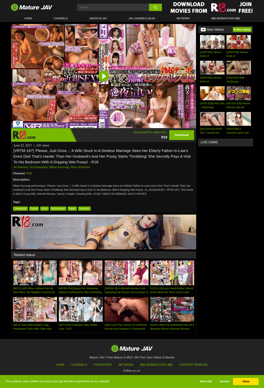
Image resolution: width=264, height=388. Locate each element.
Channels (79, 364)
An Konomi (20, 167)
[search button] (155, 7)
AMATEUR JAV (98, 18)
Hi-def (44, 209)
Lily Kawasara (38, 167)
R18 (29, 173)
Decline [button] (224, 381)
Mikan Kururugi (59, 167)
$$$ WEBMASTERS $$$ (225, 18)
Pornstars (103, 364)
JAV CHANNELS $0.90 (142, 18)
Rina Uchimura (80, 167)
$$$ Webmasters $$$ (156, 364)
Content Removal (193, 364)
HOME (28, 18)
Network (183, 18)
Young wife (84, 209)
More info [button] (206, 381)
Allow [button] (245, 381)
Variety (72, 209)
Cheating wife (20, 209)
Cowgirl (34, 209)
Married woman (58, 209)
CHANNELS (61, 18)
